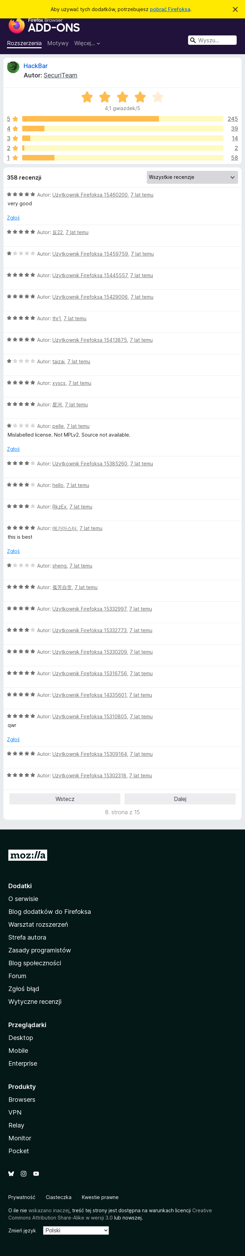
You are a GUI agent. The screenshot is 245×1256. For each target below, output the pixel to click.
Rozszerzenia (24, 43)
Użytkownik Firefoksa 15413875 (89, 340)
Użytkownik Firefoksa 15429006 (90, 297)
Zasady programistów (39, 950)
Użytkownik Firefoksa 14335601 (89, 695)
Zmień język (22, 1230)
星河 (57, 404)
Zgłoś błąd (23, 988)
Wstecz (65, 798)
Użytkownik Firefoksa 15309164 (89, 754)
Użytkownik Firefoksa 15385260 (89, 463)
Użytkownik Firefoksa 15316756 (89, 673)
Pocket (18, 1151)
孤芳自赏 (62, 587)
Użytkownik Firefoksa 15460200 (90, 195)
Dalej (180, 798)
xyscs (59, 383)
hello (58, 485)
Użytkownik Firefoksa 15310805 (89, 716)
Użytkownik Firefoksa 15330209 (89, 652)
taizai (58, 361)
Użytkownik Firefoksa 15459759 (90, 254)
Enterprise (22, 1063)
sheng (59, 566)
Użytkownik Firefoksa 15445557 (89, 275)
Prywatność (21, 1197)
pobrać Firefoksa (170, 9)
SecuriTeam (60, 75)
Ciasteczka (58, 1197)
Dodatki (20, 886)
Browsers (21, 1099)
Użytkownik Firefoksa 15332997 (89, 609)
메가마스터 (64, 528)
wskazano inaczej (48, 1210)
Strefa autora (27, 937)
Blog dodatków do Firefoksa (49, 911)
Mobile (18, 1050)
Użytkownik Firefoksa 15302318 (89, 775)
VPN (15, 1112)
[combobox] (212, 40)
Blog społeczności (34, 963)
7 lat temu (141, 195)
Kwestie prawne (100, 1197)
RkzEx (59, 507)
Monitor (19, 1138)
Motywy (58, 43)
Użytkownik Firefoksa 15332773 (89, 630)
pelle (58, 426)
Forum (17, 976)
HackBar (36, 65)
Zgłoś (13, 218)
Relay (16, 1125)
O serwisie (23, 898)
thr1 (56, 318)
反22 (57, 232)
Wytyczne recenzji (34, 1001)
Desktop (20, 1037)
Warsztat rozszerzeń (38, 924)
